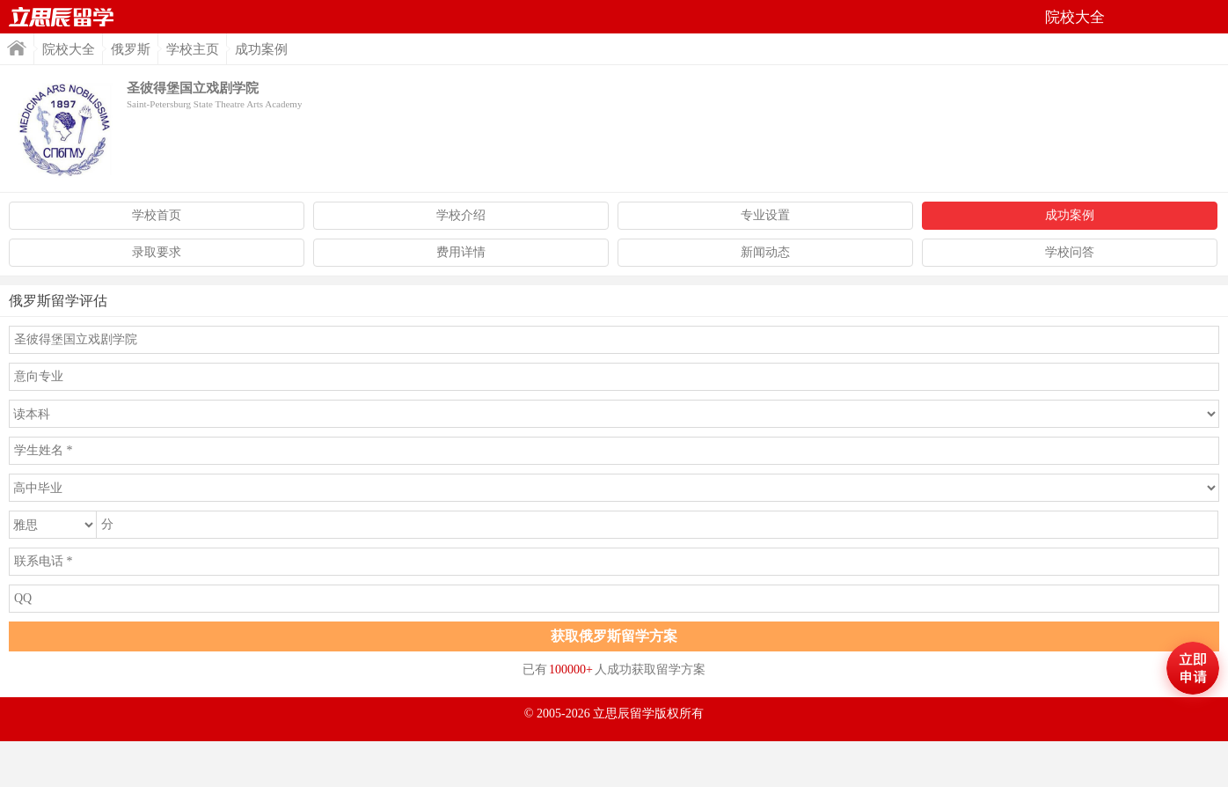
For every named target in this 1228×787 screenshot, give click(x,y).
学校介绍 (461, 215)
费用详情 (461, 252)
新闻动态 (765, 252)
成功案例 (1069, 215)
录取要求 (156, 252)
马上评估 (1192, 668)
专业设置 (765, 215)
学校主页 (192, 49)
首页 (61, 16)
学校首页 (156, 215)
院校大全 (68, 49)
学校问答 (1069, 252)
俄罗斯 (130, 49)
